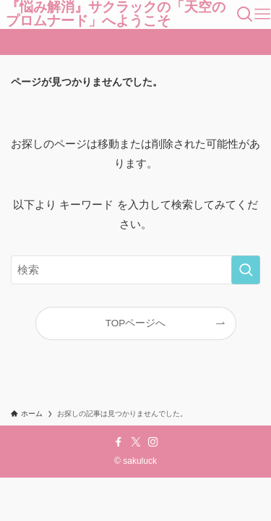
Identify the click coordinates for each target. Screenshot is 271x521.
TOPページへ (136, 323)
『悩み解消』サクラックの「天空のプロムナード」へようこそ (115, 14)
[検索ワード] (135, 269)
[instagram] (153, 442)
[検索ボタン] (245, 14)
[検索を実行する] (245, 269)
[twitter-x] (135, 442)
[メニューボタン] (262, 14)
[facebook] (118, 442)
